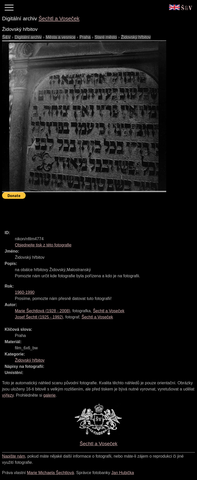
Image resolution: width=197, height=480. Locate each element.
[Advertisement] (95, 212)
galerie (49, 395)
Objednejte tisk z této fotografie (43, 245)
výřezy (8, 395)
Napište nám (13, 456)
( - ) (42, 311)
